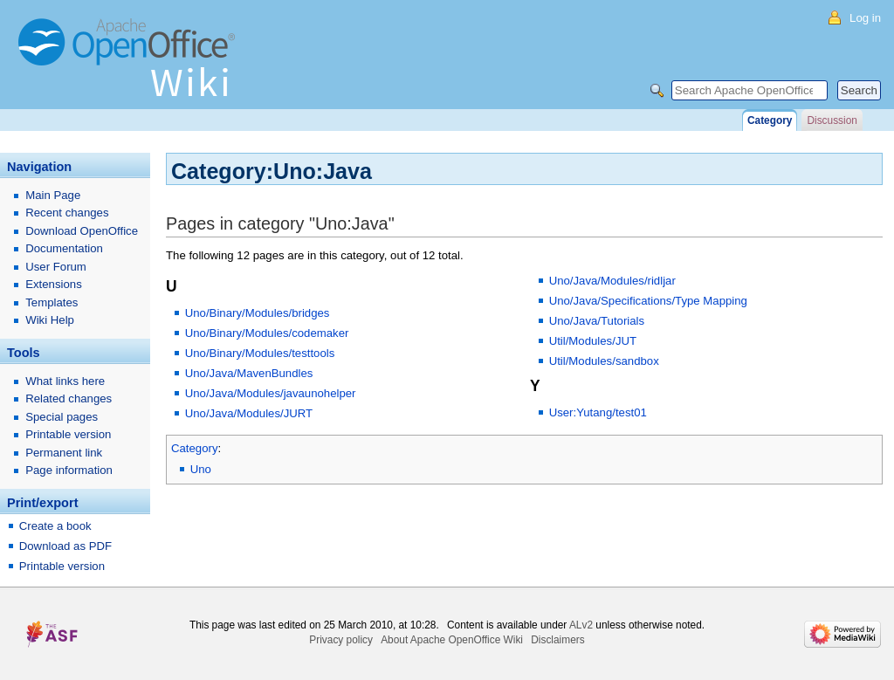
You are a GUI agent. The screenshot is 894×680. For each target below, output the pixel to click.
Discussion (831, 120)
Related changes (68, 398)
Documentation (64, 248)
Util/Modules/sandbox (604, 360)
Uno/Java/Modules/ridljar (612, 280)
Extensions (53, 284)
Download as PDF (65, 546)
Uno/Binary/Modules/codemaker (267, 333)
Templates (51, 302)
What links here (65, 381)
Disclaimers (557, 640)
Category (194, 448)
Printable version (68, 434)
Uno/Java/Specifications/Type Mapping (648, 300)
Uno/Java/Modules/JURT (249, 413)
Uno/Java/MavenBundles (249, 373)
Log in (865, 17)
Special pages (61, 416)
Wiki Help (49, 319)
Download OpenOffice (81, 230)
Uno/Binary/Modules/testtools (260, 353)
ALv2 (581, 625)
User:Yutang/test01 (598, 412)
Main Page (52, 195)
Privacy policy (341, 640)
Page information (69, 470)
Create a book (55, 525)
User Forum (55, 266)
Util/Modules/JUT (592, 340)
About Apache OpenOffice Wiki (452, 640)
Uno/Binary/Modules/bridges (257, 312)
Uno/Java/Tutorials (596, 320)
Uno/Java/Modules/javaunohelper (270, 393)
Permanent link (63, 452)
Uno (200, 469)
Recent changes (66, 212)
